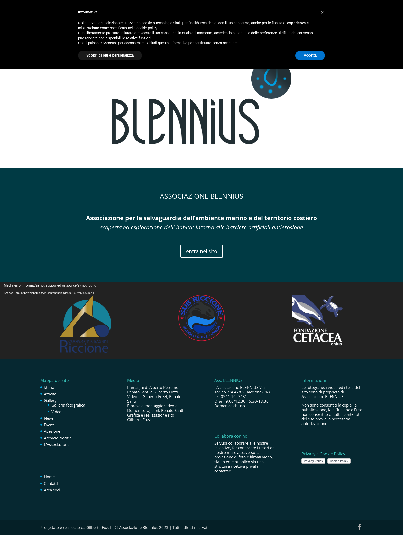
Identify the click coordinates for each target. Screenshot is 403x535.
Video (56, 411)
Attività (50, 393)
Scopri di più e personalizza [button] (110, 55)
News (49, 418)
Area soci (52, 489)
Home (49, 476)
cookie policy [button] (146, 28)
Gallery (50, 400)
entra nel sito (201, 251)
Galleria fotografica (68, 405)
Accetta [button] (310, 55)
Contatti (51, 483)
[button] (322, 12)
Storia (49, 387)
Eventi (49, 424)
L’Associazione (56, 444)
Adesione (52, 431)
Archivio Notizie (58, 437)
